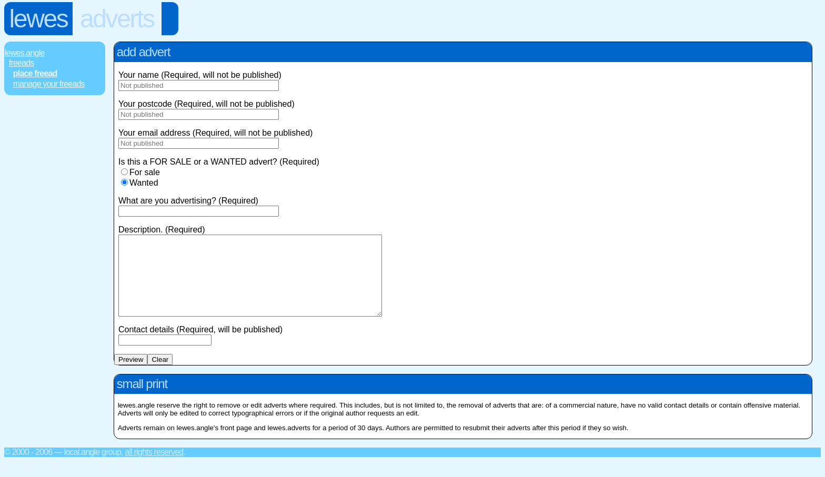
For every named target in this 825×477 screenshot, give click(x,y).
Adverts (117, 19)
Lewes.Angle (25, 52)
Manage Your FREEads (49, 83)
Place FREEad (35, 73)
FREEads (21, 62)
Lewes (38, 19)
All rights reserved (154, 467)
